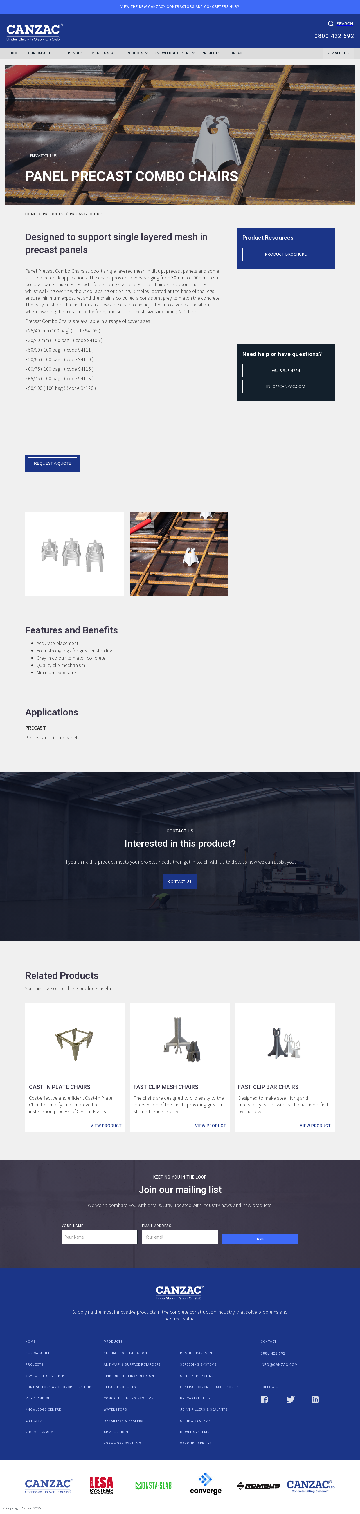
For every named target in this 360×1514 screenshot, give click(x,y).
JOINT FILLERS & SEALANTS (204, 1409)
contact (269, 1341)
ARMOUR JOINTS (118, 1432)
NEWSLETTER (338, 53)
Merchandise (37, 1398)
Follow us (271, 1387)
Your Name (73, 1225)
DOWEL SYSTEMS (195, 1432)
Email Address (157, 1225)
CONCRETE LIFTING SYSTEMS (129, 1398)
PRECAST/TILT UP (43, 155)
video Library (39, 1432)
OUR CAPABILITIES (44, 53)
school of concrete (44, 1375)
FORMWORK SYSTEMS (122, 1443)
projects (34, 1364)
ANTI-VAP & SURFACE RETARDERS (132, 1364)
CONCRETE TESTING (197, 1375)
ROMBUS (75, 53)
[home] (35, 29)
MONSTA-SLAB (103, 53)
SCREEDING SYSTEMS (198, 1364)
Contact (236, 53)
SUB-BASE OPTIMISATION (125, 1353)
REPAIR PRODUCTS (120, 1387)
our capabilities (41, 1353)
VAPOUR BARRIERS (196, 1443)
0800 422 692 (334, 35)
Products (53, 214)
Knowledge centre (43, 1409)
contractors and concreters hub (58, 1387)
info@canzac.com (279, 1364)
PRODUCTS (113, 1341)
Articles (34, 1421)
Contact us (180, 881)
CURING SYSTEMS (195, 1421)
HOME (15, 53)
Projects (211, 53)
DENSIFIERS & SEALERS (123, 1421)
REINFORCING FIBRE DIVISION (129, 1375)
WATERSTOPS (115, 1409)
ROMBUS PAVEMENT (197, 1353)
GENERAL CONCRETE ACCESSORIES (209, 1387)
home (30, 1341)
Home (30, 214)
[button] (134, 53)
